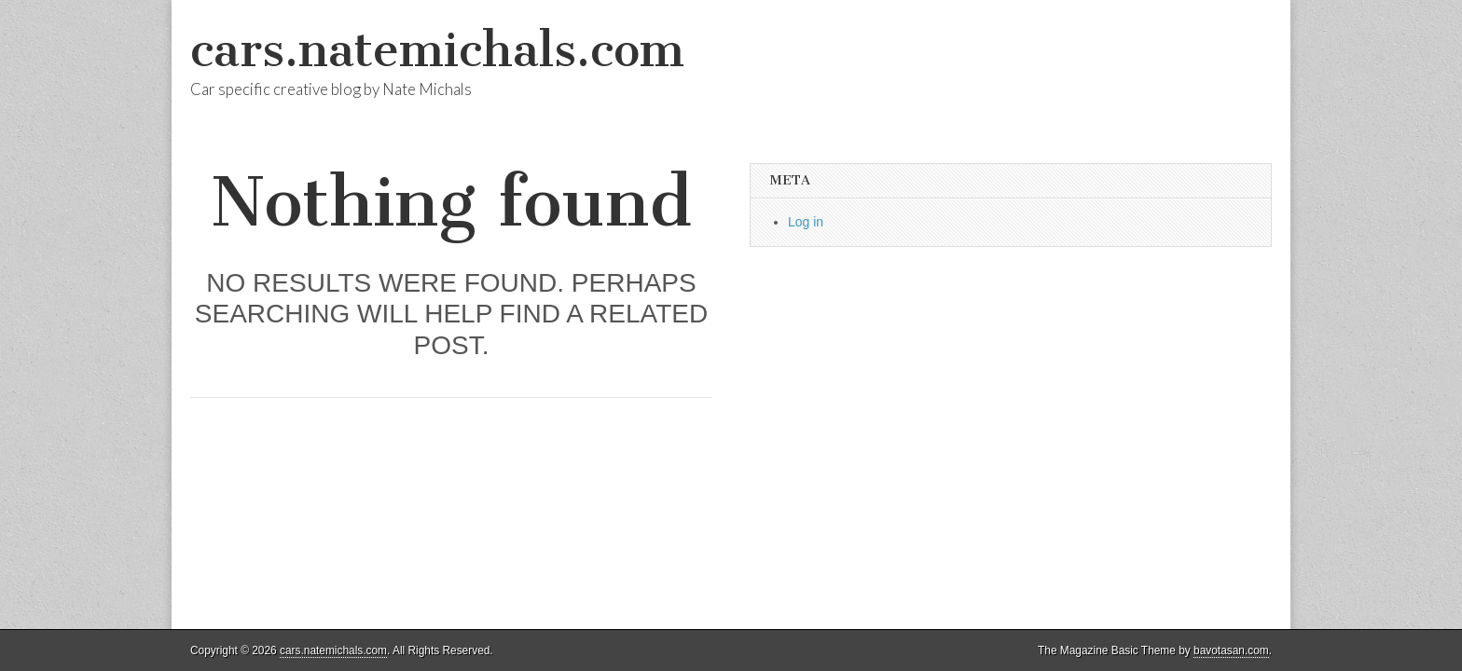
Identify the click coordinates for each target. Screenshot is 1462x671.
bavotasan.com (1231, 650)
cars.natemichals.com (437, 49)
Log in (805, 221)
